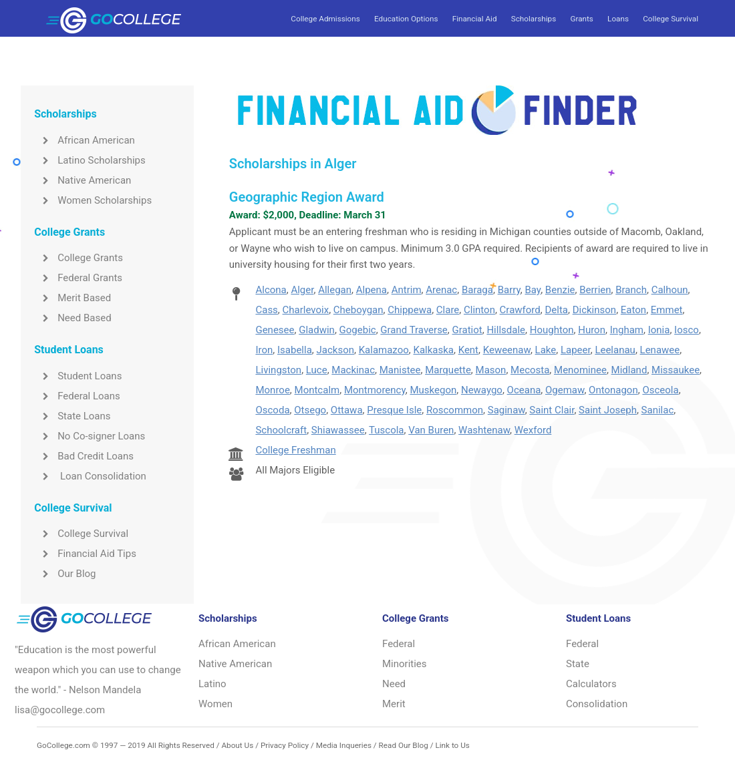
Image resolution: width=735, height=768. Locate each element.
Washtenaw (484, 430)
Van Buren (431, 430)
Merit (394, 704)
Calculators (591, 684)
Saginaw (506, 410)
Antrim (407, 290)
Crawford (520, 310)
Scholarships (533, 18)
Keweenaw (507, 350)
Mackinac (353, 370)
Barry (509, 290)
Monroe (272, 390)
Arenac (441, 290)
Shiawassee (338, 430)
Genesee (274, 330)
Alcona (270, 290)
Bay (533, 290)
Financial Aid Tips (85, 554)
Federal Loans (77, 396)
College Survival (670, 18)
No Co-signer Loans (89, 436)
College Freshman (295, 450)
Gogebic (357, 330)
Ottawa (347, 410)
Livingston (278, 370)
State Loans (72, 416)
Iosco (686, 330)
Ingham (626, 330)
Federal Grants (78, 278)
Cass (266, 310)
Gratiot (467, 330)
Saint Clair (551, 410)
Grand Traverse (413, 330)
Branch (631, 290)
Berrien (595, 290)
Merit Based (72, 298)
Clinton (479, 310)
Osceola (660, 390)
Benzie (560, 290)
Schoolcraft (281, 430)
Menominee (580, 370)
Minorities (404, 664)
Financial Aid (474, 18)
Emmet (667, 310)
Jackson (335, 350)
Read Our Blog (403, 745)
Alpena (371, 290)
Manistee (400, 370)
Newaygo (481, 390)
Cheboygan (358, 310)
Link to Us (452, 745)
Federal (398, 644)
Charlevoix (306, 310)
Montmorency (375, 390)
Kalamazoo (384, 350)
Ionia (659, 330)
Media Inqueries (344, 745)
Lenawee (660, 350)
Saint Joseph (608, 410)
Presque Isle (394, 410)
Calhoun (669, 290)
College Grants (78, 258)
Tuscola (386, 430)
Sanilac (657, 410)
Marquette (448, 370)
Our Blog (65, 574)
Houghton (552, 330)
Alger (302, 290)
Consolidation (596, 704)
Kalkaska (433, 350)
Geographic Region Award (306, 197)
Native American (82, 180)
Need (394, 684)
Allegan (334, 290)
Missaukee (675, 370)
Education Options (406, 18)
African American (84, 140)
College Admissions (325, 18)
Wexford (533, 430)
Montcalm (317, 390)
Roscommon (454, 410)
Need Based (72, 318)
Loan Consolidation (90, 476)
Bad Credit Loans (84, 456)
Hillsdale (505, 330)
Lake (546, 350)
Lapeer (576, 350)
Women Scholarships (93, 200)
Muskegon (433, 390)
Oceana (524, 390)
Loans (618, 18)
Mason (491, 370)
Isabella (294, 350)
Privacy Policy (285, 745)
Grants (581, 18)
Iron (264, 350)
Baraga (477, 290)
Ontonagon (613, 390)
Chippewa (410, 310)
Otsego (310, 410)
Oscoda (272, 410)
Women (215, 704)
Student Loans (78, 376)
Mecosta (529, 370)
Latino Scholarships (90, 160)
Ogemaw (564, 390)
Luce (316, 370)
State (577, 664)
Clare (447, 310)
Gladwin (317, 330)
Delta (556, 310)
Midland (629, 370)
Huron (591, 330)
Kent (468, 350)
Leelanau (615, 350)
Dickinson (594, 310)
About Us (237, 745)
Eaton (633, 310)
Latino (212, 684)
